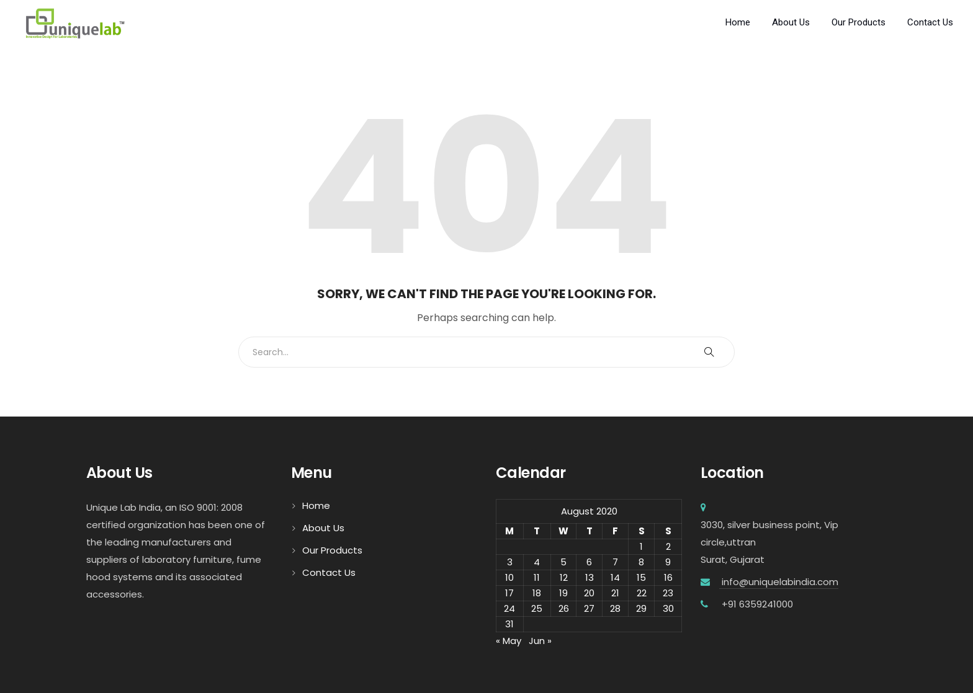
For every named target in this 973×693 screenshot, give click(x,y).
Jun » (540, 640)
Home (737, 22)
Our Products (859, 22)
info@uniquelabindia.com (778, 581)
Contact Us (930, 22)
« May (508, 640)
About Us (791, 22)
